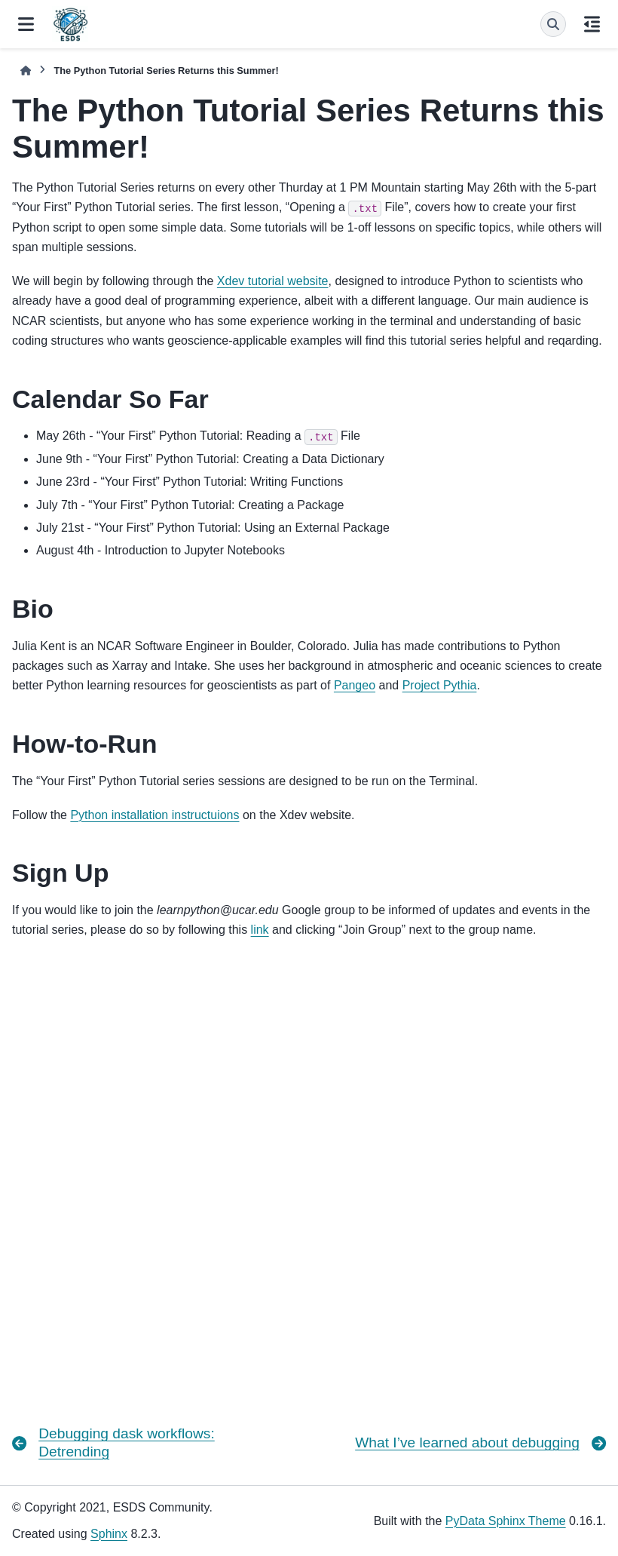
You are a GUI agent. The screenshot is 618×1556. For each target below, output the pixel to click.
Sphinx (108, 1533)
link (260, 929)
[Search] (553, 24)
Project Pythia (439, 685)
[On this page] (592, 24)
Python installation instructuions (154, 815)
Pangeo (354, 685)
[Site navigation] (26, 24)
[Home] (25, 70)
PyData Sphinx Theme (505, 1521)
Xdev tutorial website (273, 281)
